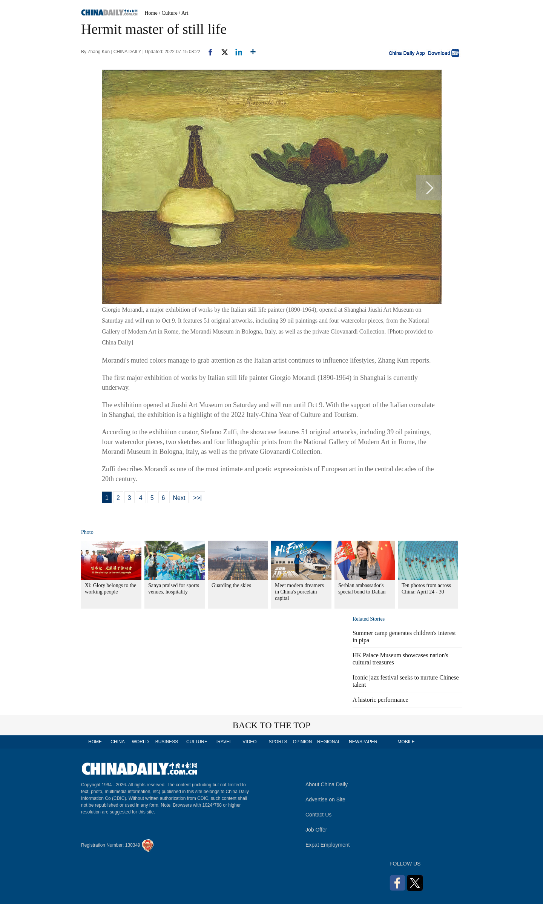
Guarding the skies (231, 585)
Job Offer (316, 830)
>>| (197, 498)
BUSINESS (166, 741)
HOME (95, 741)
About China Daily (326, 784)
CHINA (117, 741)
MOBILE (405, 741)
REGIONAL (329, 741)
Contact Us (318, 815)
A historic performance (380, 699)
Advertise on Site (325, 799)
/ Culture (168, 13)
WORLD (140, 741)
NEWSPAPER (363, 741)
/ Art (183, 13)
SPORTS (277, 741)
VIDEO (249, 741)
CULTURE (196, 741)
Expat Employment (327, 845)
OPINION (302, 741)
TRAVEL (223, 741)
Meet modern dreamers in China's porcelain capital (299, 592)
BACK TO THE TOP (272, 725)
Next (179, 498)
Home (151, 13)
